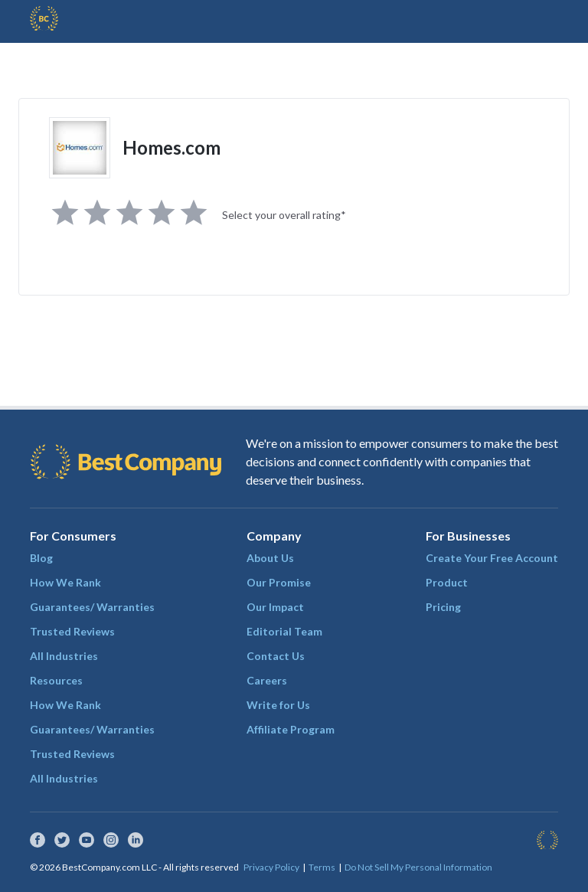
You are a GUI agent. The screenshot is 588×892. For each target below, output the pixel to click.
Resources (56, 680)
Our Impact (275, 606)
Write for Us (278, 704)
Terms (322, 867)
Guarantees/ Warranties (92, 606)
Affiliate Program (291, 729)
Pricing (443, 606)
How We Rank (65, 582)
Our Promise (279, 582)
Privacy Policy (271, 867)
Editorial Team (284, 631)
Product (447, 582)
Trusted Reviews (72, 631)
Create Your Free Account (492, 557)
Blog (41, 557)
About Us (270, 557)
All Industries (64, 655)
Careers (267, 680)
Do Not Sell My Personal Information (418, 867)
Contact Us (276, 655)
